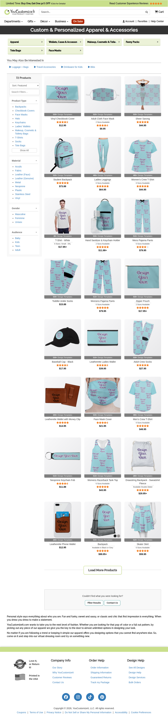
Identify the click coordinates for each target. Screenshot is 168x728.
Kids (17, 242)
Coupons (21, 712)
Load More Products (102, 570)
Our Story (57, 667)
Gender (16, 208)
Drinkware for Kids (72, 67)
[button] (158, 12)
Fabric (18, 170)
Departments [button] (13, 21)
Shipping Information (101, 672)
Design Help (135, 672)
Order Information (100, 667)
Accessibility (121, 712)
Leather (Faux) (22, 174)
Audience (17, 232)
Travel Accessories (45, 67)
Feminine (20, 218)
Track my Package (100, 682)
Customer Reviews (62, 677)
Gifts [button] (31, 21)
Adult (17, 250)
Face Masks (21, 114)
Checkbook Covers (24, 110)
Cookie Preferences (141, 712)
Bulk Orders (135, 682)
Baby (17, 238)
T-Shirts (19, 137)
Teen (17, 246)
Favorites (142, 21)
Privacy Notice (54, 712)
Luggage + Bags (19, 67)
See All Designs (137, 667)
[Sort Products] (24, 85)
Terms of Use (36, 712)
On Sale (78, 21)
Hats (17, 118)
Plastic (18, 190)
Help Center (157, 21)
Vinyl (17, 198)
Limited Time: (35, 3)
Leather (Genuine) (24, 178)
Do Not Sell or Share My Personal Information (88, 712)
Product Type (19, 100)
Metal (18, 182)
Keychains (20, 122)
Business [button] (61, 21)
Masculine (20, 214)
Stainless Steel (22, 194)
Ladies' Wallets (22, 126)
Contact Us (112, 603)
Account (128, 21)
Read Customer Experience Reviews (135, 3)
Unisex (18, 222)
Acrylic (18, 166)
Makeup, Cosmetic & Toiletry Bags (25, 132)
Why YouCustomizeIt (63, 672)
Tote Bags (20, 145)
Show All (24, 150)
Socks (18, 141)
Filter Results (94, 603)
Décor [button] (45, 21)
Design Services (137, 677)
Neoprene (20, 186)
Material (16, 160)
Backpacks (20, 106)
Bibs (91, 67)
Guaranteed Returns (101, 677)
